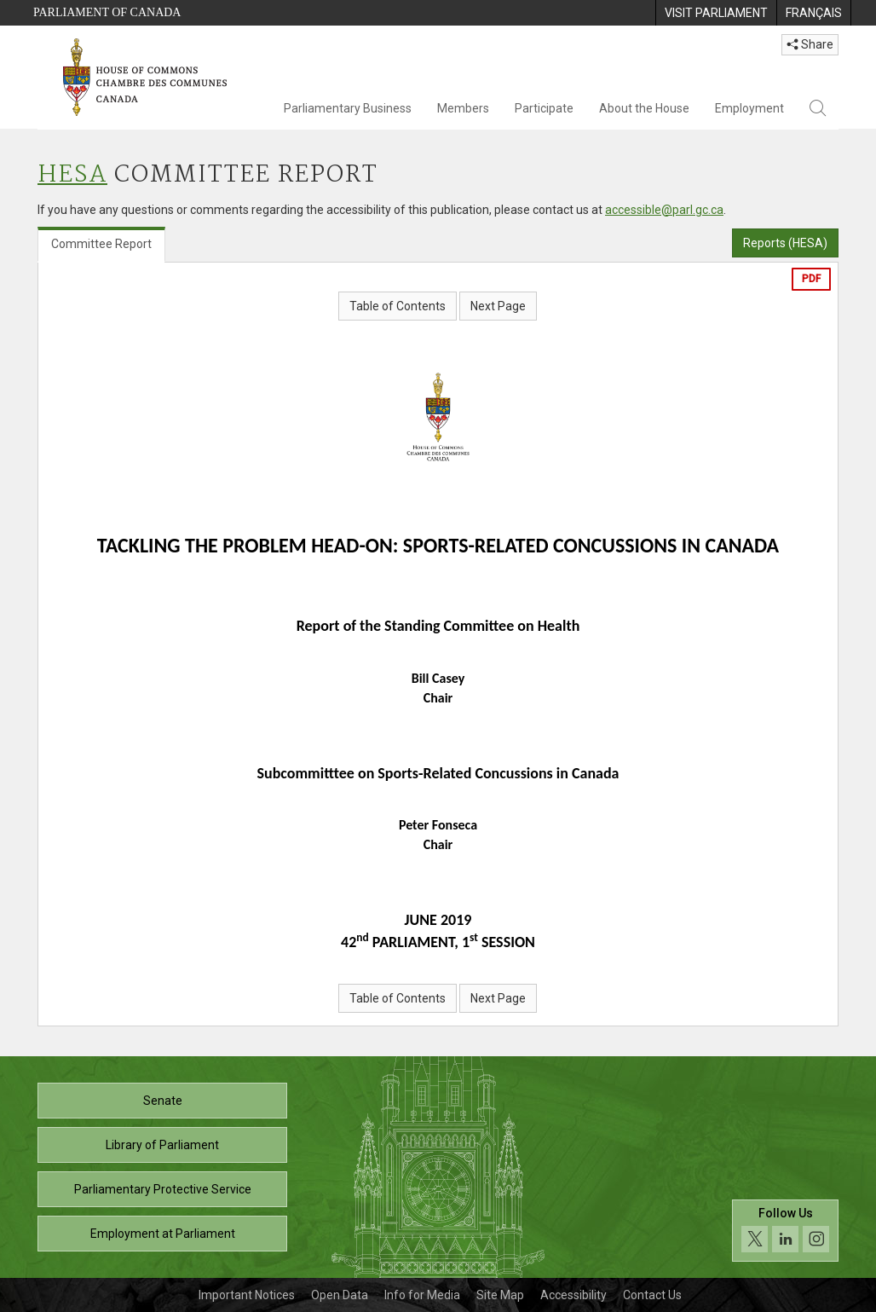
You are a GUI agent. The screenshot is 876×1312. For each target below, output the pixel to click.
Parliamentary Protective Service (162, 1189)
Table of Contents (397, 306)
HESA (72, 175)
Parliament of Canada (107, 12)
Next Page (498, 306)
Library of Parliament (162, 1145)
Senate (162, 1100)
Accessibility (573, 1295)
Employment (749, 108)
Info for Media (422, 1295)
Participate (544, 108)
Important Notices (247, 1295)
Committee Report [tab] (101, 244)
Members (463, 108)
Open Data (339, 1295)
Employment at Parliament (162, 1233)
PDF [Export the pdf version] (811, 279)
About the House (644, 108)
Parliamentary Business (348, 108)
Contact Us (652, 1295)
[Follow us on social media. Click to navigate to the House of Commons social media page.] (785, 1230)
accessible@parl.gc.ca (664, 210)
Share (810, 44)
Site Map (500, 1295)
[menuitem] (715, 13)
